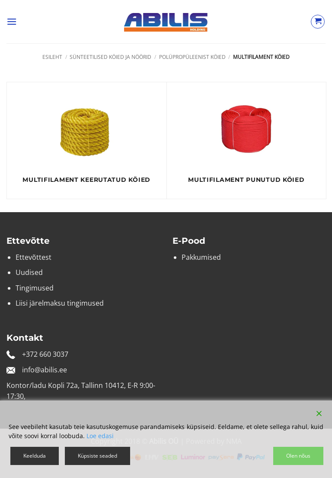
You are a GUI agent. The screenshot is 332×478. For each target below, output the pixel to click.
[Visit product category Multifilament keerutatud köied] (86, 140)
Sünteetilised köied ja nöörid (110, 57)
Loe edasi (100, 436)
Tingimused (35, 288)
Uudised (29, 272)
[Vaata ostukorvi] (318, 22)
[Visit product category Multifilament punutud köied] (246, 140)
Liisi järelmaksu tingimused (60, 303)
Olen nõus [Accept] (298, 455)
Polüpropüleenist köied (192, 57)
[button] (11, 21)
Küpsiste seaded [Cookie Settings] (97, 455)
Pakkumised (201, 257)
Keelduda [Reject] (34, 455)
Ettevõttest (33, 257)
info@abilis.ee (44, 370)
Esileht (52, 57)
